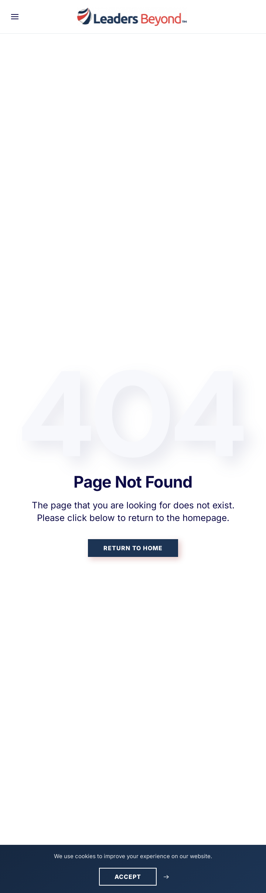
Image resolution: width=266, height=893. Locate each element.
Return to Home (133, 548)
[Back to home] (133, 16)
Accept (128, 876)
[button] (14, 16)
